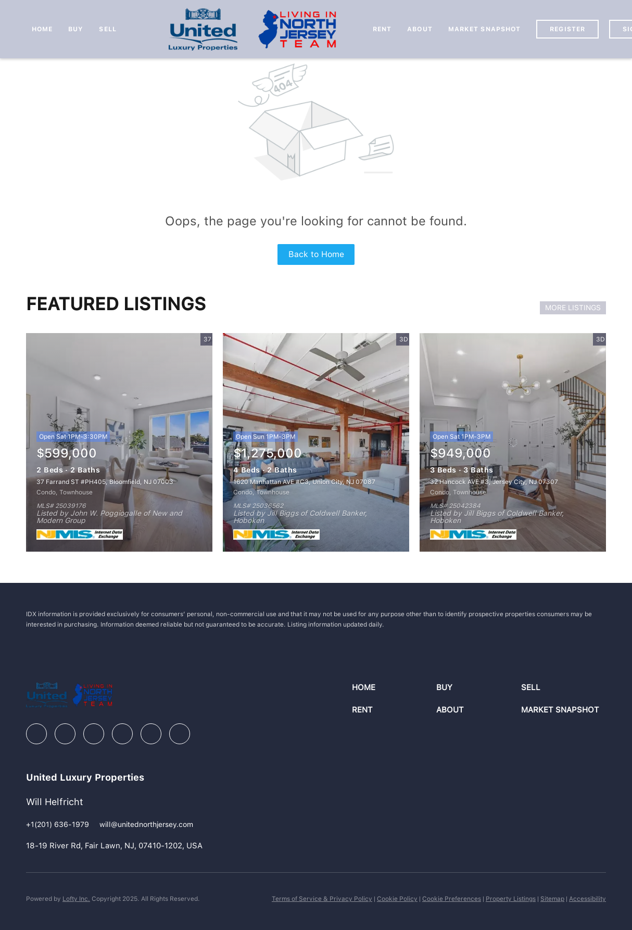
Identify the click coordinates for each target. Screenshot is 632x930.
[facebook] (36, 733)
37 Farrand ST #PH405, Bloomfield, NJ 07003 (104, 482)
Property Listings (511, 898)
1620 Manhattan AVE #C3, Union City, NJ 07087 (304, 482)
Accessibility (587, 898)
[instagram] (122, 733)
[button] (394, 688)
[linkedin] (65, 733)
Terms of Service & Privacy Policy (322, 898)
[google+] (179, 733)
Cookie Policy (397, 898)
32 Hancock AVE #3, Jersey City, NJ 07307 (494, 482)
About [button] (420, 29)
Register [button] (567, 29)
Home (42, 29)
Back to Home (316, 254)
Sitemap (552, 898)
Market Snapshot (484, 29)
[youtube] (151, 733)
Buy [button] (75, 29)
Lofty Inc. (76, 898)
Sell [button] (107, 29)
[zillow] (93, 733)
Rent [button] (382, 29)
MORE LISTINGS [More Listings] (573, 307)
